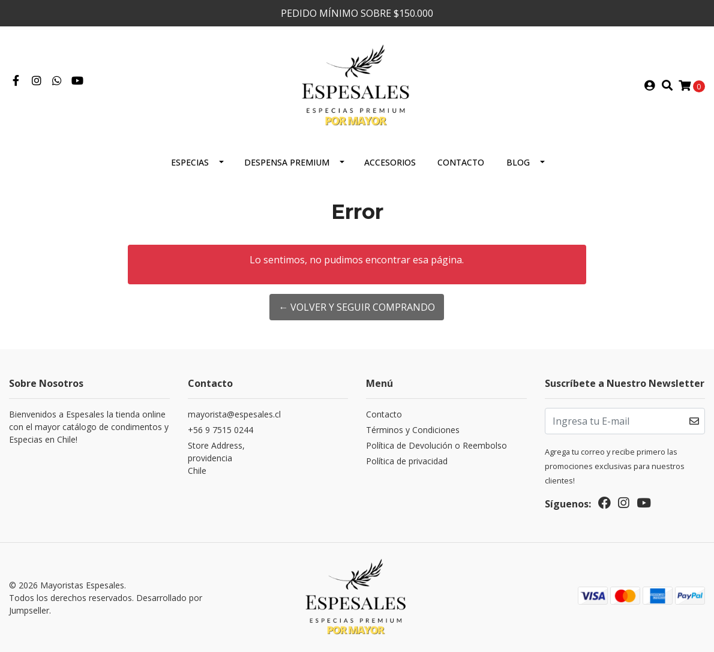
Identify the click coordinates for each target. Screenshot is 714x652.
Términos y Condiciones (413, 429)
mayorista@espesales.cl (234, 414)
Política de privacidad (407, 461)
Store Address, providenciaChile (216, 458)
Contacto (460, 162)
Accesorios (390, 162)
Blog (518, 162)
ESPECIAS (190, 162)
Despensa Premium (286, 162)
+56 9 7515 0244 (220, 429)
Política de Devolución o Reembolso (436, 445)
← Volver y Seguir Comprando (356, 307)
